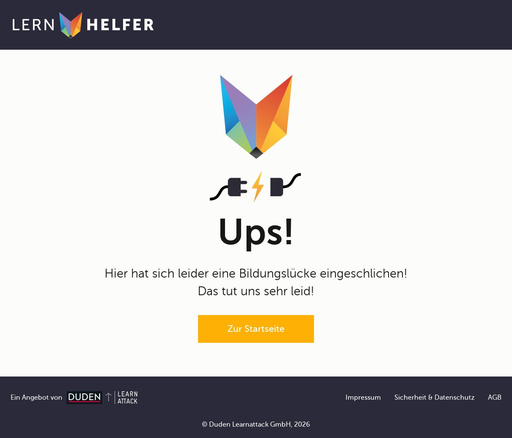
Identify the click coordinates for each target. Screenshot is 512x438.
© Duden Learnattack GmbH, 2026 (256, 424)
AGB (494, 397)
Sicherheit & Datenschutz (434, 397)
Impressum (363, 397)
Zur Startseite (256, 328)
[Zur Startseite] (83, 24)
